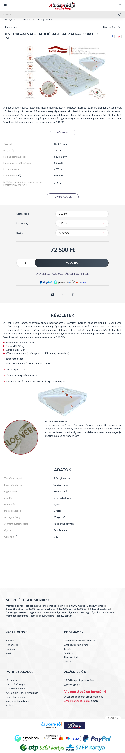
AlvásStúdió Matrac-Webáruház (22, 696)
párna (34, 619)
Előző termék (11, 30)
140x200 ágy (64, 612)
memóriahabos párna (17, 619)
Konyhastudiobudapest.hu (19, 705)
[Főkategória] (9, 23)
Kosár (9, 657)
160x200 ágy (81, 612)
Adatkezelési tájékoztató (76, 648)
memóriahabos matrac (55, 609)
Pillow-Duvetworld (16, 700)
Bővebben (62, 136)
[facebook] (112, 40)
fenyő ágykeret (58, 616)
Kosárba (72, 266)
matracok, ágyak (14, 609)
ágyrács (96, 616)
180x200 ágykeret (100, 612)
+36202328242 (72, 688)
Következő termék (111, 30)
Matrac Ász (11, 684)
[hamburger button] (5, 5)
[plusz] (30, 266)
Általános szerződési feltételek (79, 644)
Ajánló (67, 665)
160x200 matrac (14, 612)
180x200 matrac (34, 612)
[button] (46, 285)
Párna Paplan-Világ (15, 692)
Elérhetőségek (71, 661)
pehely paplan (64, 619)
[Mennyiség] (25, 266)
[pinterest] (119, 40)
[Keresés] (62, 14)
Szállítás (68, 657)
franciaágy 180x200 (16, 616)
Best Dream (60, 147)
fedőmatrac (108, 616)
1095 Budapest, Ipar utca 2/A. (79, 683)
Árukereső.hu (51, 731)
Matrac (26, 23)
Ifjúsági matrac (45, 23)
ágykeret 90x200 (38, 616)
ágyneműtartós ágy (78, 616)
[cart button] (119, 5)
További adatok (63, 200)
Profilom (10, 652)
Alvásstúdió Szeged (16, 688)
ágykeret (50, 612)
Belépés (10, 644)
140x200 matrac (96, 609)
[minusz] (20, 266)
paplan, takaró (46, 619)
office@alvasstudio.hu (77, 704)
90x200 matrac (77, 609)
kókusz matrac (33, 609)
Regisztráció (12, 648)
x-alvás (10, 709)
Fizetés (67, 652)
